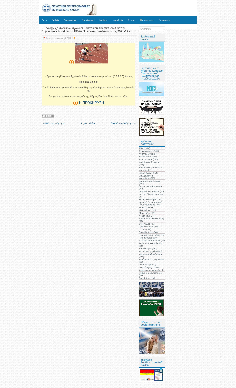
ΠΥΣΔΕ (142, 229)
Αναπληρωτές (146, 154)
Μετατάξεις (145, 213)
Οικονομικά (144, 224)
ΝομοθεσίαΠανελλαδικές (151, 218)
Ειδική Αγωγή (145, 173)
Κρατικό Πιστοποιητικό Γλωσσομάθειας (150, 203)
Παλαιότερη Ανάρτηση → (123, 123)
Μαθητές (103, 20)
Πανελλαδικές (146, 232)
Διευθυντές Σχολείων (149, 162)
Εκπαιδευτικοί (88, 20)
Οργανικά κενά (146, 226)
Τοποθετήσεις (146, 248)
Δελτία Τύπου (145, 159)
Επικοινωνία (164, 20)
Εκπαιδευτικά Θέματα (149, 181)
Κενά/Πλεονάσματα (148, 199)
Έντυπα (131, 20)
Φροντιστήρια (146, 264)
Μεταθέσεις (145, 210)
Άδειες (142, 148)
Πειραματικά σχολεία (149, 235)
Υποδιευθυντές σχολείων (151, 259)
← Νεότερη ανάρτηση (53, 123)
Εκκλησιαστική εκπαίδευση (146, 177)
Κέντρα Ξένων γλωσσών (151, 194)
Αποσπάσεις (145, 156)
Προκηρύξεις (145, 238)
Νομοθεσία (118, 20)
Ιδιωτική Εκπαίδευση (149, 191)
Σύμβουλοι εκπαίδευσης (151, 243)
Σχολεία (55, 20)
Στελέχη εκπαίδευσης (149, 240)
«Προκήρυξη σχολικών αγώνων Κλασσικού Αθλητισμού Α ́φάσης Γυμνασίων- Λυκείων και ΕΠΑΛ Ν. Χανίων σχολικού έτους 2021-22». (86, 29)
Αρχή (44, 20)
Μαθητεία (144, 207)
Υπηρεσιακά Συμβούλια (150, 254)
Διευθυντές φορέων (149, 167)
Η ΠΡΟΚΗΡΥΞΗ (91, 103)
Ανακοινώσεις (70, 20)
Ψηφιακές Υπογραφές (149, 270)
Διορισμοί (144, 170)
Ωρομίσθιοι (144, 278)
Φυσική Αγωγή (146, 267)
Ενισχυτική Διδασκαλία (150, 186)
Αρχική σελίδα (87, 123)
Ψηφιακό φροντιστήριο (150, 273)
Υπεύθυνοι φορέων (148, 251)
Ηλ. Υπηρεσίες (147, 20)
